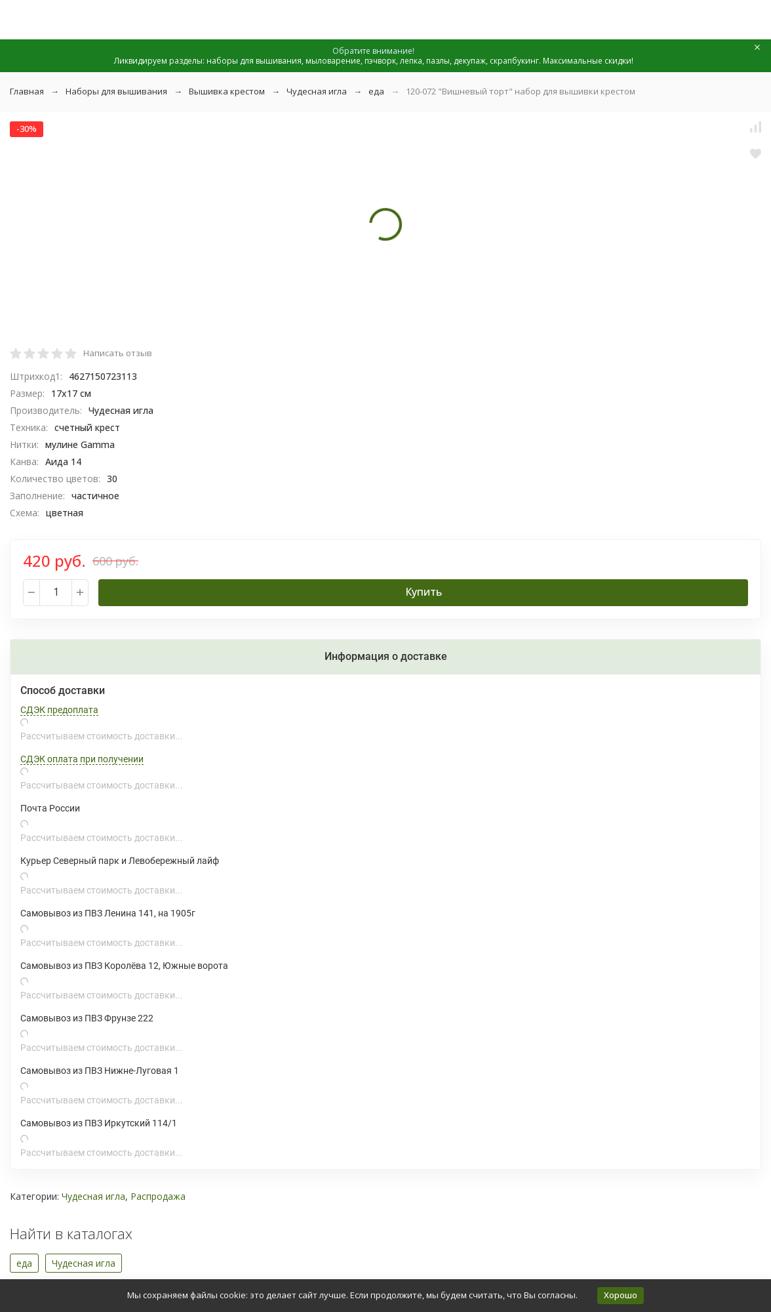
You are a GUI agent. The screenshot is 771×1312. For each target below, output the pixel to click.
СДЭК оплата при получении (82, 759)
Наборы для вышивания (116, 91)
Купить (423, 591)
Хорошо (620, 1295)
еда (376, 91)
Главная (27, 91)
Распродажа (158, 1196)
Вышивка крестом (227, 91)
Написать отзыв (117, 353)
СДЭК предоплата (59, 710)
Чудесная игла (317, 91)
